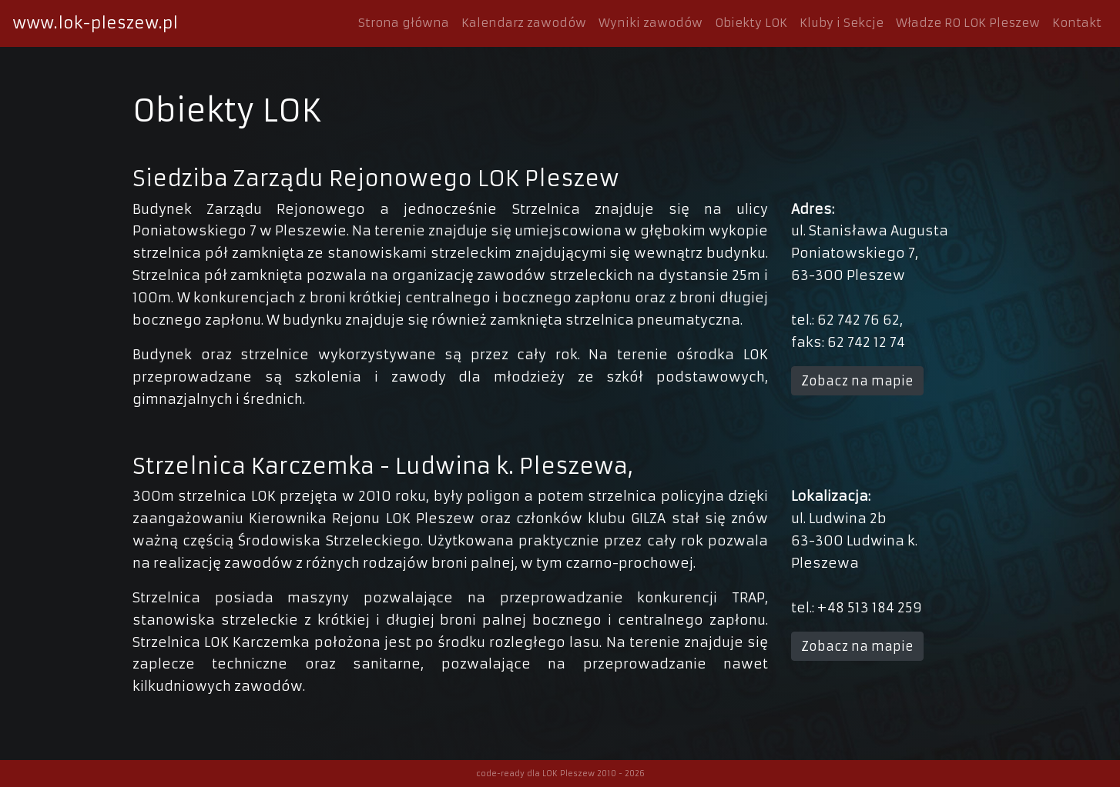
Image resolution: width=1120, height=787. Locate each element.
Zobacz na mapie (857, 380)
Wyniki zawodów (651, 22)
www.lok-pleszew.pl (95, 22)
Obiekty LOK (751, 22)
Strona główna (403, 22)
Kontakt (1077, 22)
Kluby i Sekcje (842, 22)
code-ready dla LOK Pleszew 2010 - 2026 (560, 774)
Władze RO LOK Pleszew (968, 22)
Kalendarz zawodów (523, 22)
